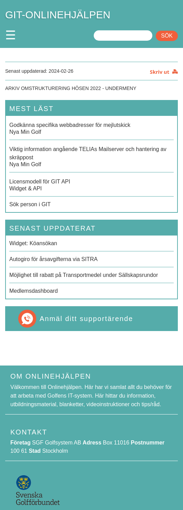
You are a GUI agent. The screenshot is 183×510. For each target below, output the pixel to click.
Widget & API (91, 184)
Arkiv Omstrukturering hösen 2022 (53, 88)
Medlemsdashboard (33, 291)
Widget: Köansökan (33, 243)
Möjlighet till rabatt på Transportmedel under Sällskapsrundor (83, 275)
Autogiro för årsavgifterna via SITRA (53, 259)
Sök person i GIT (30, 204)
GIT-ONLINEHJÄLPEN (57, 14)
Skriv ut (159, 71)
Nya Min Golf (91, 128)
